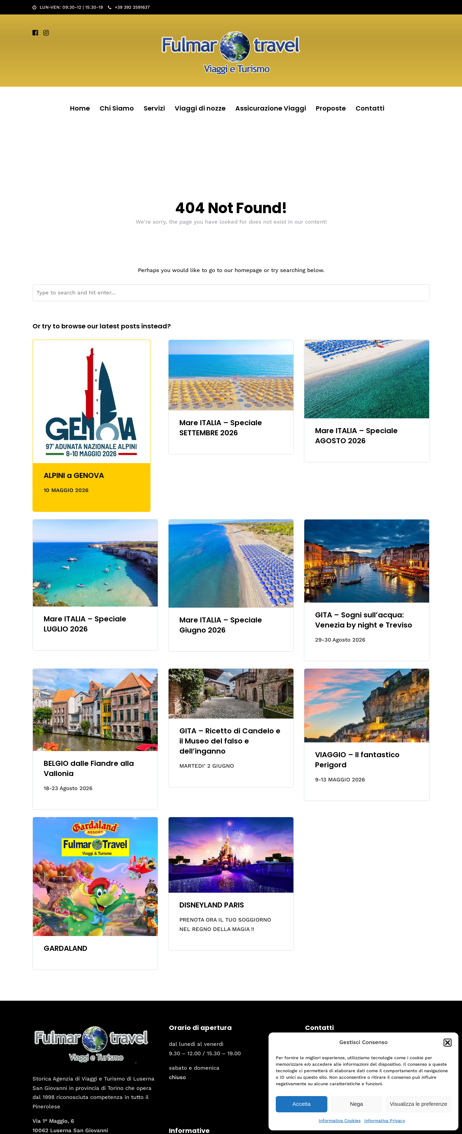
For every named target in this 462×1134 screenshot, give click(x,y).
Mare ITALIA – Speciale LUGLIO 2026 (85, 624)
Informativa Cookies (340, 1120)
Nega (356, 1104)
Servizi (154, 108)
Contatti (370, 108)
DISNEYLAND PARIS (211, 905)
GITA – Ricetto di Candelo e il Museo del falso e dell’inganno (229, 741)
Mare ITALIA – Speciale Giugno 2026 (220, 625)
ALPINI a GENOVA (74, 475)
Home (80, 108)
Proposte (331, 108)
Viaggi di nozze (200, 108)
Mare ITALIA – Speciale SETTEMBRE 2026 (220, 428)
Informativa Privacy (384, 1120)
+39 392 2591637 (129, 7)
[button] (447, 1042)
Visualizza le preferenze (418, 1104)
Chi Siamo (117, 108)
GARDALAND (65, 948)
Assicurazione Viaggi (270, 108)
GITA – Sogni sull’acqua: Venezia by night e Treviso (363, 620)
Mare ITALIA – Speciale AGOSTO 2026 (356, 436)
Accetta (301, 1104)
